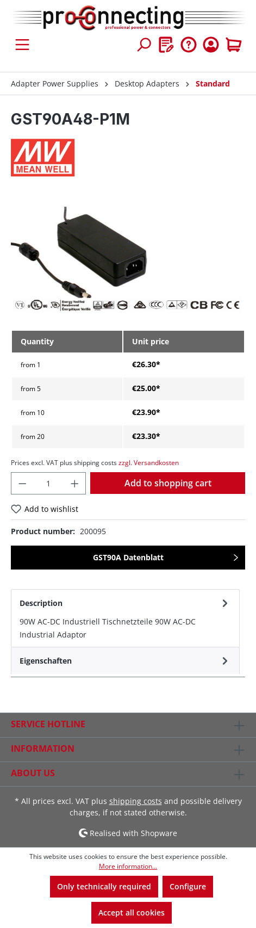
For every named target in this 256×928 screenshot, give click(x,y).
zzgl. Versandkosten (148, 462)
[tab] (125, 618)
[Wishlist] (166, 45)
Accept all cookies (131, 912)
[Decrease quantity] (22, 483)
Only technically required (104, 886)
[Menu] (22, 45)
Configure (188, 886)
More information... (128, 866)
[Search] (143, 45)
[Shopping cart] (233, 45)
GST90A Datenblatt (128, 557)
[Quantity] (48, 483)
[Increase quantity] (75, 483)
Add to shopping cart (167, 483)
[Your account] (210, 45)
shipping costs (135, 801)
